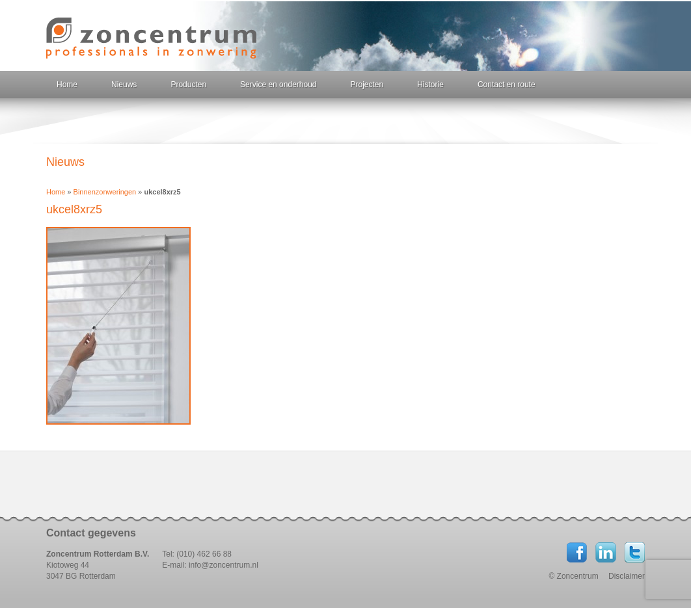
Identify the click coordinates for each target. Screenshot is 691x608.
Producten (188, 84)
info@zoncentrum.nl (223, 565)
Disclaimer (626, 576)
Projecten (367, 84)
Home (67, 84)
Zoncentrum (151, 38)
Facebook (577, 552)
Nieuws (124, 84)
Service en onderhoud (278, 84)
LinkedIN (605, 552)
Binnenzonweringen (105, 192)
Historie (430, 84)
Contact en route (506, 84)
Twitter (634, 552)
